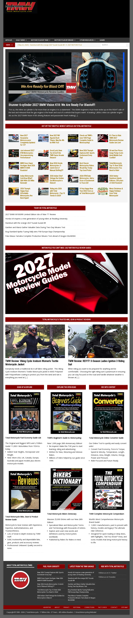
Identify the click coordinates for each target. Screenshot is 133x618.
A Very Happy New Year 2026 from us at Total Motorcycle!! (87, 191)
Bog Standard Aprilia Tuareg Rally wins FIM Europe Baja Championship (35, 231)
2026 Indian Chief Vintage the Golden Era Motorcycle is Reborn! (50, 597)
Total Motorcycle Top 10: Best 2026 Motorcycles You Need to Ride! (49, 591)
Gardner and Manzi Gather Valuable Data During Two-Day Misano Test (35, 227)
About (57, 607)
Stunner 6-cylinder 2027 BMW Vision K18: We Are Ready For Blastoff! (52, 105)
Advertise (47, 607)
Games (102, 40)
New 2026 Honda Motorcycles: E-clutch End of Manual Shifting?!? (50, 585)
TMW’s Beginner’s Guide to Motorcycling (64, 438)
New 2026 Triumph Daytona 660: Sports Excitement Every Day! (50, 573)
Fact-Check (102, 607)
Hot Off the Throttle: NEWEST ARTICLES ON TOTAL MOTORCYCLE (66, 126)
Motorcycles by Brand (64, 40)
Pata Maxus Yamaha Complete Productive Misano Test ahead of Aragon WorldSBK (40, 236)
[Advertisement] (83, 19)
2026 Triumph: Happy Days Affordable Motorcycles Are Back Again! (26, 193)
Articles (8, 40)
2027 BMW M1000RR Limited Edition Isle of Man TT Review (30, 214)
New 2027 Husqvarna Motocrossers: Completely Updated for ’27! (27, 140)
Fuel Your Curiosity (51, 566)
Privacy (66, 607)
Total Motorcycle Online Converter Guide (106, 438)
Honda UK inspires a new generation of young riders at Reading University (36, 218)
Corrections (89, 607)
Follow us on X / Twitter (108, 573)
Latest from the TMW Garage (82, 566)
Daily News (20, 40)
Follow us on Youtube (107, 577)
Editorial (77, 607)
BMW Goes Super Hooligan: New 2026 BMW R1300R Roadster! (50, 579)
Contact (114, 607)
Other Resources (87, 40)
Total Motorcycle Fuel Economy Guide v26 (23, 438)
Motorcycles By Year (39, 40)
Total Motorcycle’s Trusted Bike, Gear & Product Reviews (66, 320)
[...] (76, 115)
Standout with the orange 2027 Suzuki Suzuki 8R (25, 223)
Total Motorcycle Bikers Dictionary (61, 514)
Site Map (124, 607)
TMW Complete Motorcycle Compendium (106, 514)
